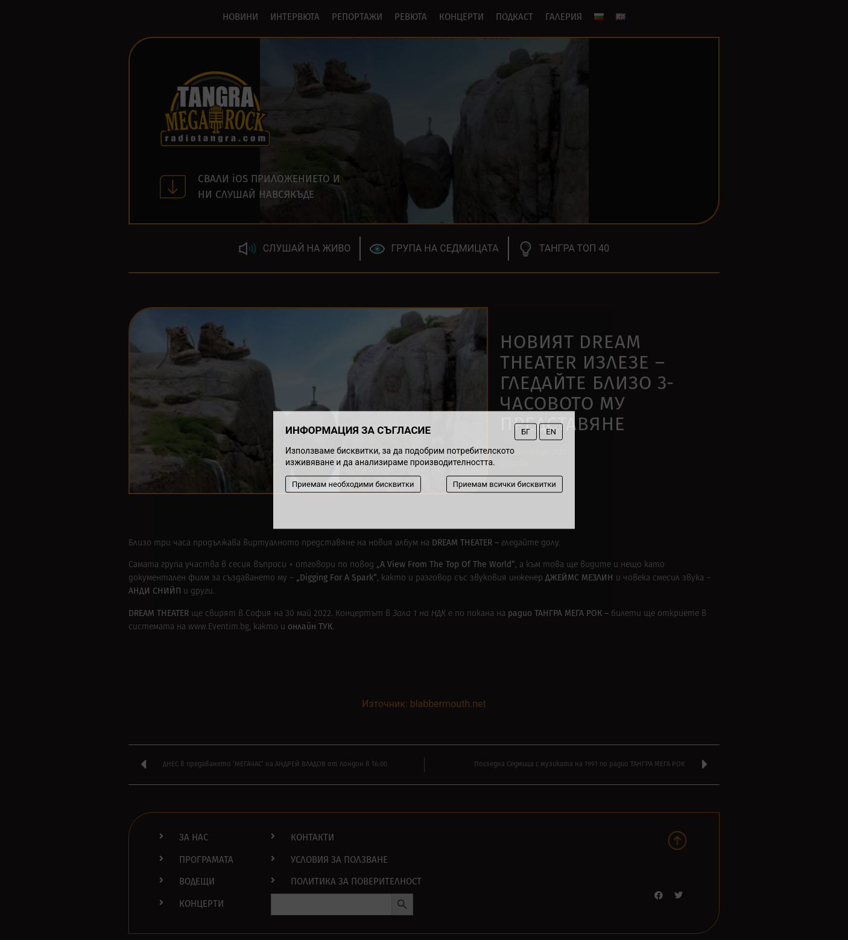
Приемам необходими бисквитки (353, 484)
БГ (525, 431)
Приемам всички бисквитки (504, 484)
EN (551, 431)
